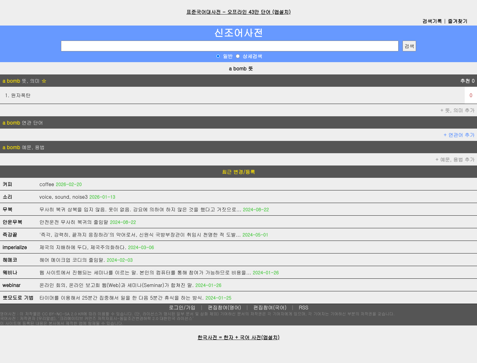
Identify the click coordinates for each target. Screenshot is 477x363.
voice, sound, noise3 (63, 196)
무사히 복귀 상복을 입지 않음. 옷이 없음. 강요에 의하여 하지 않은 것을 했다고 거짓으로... (140, 209)
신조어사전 (238, 32)
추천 (467, 80)
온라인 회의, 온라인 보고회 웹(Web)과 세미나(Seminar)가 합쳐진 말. (116, 285)
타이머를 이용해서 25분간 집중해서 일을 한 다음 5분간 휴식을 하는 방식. (121, 297)
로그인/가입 (182, 307)
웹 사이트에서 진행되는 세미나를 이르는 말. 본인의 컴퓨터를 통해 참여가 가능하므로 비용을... (145, 272)
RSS (303, 307)
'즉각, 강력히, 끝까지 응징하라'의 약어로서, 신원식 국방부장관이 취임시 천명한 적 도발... (140, 234)
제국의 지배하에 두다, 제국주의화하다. (82, 247)
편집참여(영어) (224, 307)
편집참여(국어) (270, 307)
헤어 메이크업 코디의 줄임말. (72, 259)
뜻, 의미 (24, 80)
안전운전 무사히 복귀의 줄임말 (73, 221)
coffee (46, 184)
